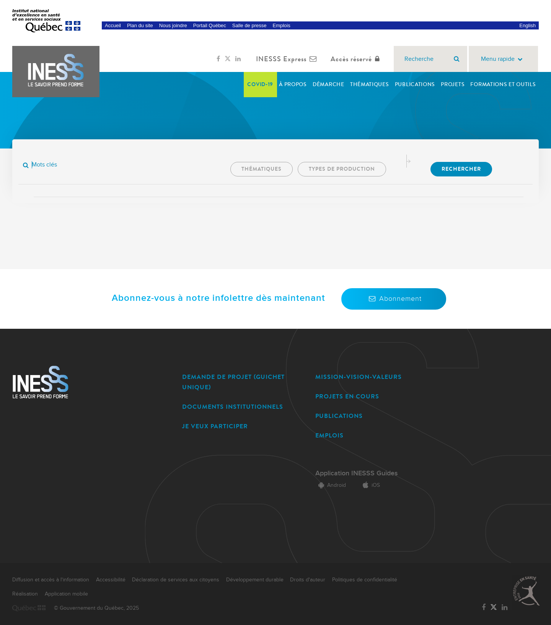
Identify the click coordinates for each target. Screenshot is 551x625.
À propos (293, 84)
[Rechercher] (456, 59)
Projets (453, 84)
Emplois (281, 25)
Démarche (328, 84)
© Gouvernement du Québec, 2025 (96, 608)
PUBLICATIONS (339, 415)
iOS (370, 485)
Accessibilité (111, 580)
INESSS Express (288, 58)
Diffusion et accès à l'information (50, 580)
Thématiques (369, 84)
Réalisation (25, 594)
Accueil (113, 25)
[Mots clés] (81, 164)
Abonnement (394, 299)
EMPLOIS (329, 435)
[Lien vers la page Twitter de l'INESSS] (228, 58)
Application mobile (66, 594)
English (527, 25)
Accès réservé (357, 58)
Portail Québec (209, 25)
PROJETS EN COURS (347, 396)
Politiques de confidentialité (364, 580)
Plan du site (140, 25)
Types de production (342, 169)
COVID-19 (260, 84)
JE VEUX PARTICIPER (215, 426)
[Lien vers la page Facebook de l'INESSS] (218, 58)
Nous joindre (173, 25)
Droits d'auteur (307, 580)
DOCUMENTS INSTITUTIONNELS (232, 406)
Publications (415, 84)
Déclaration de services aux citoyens (175, 580)
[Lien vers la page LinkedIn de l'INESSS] (238, 58)
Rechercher (461, 169)
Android (330, 485)
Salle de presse (249, 25)
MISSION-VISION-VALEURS (358, 376)
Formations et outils (503, 84)
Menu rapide (503, 59)
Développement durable (255, 580)
